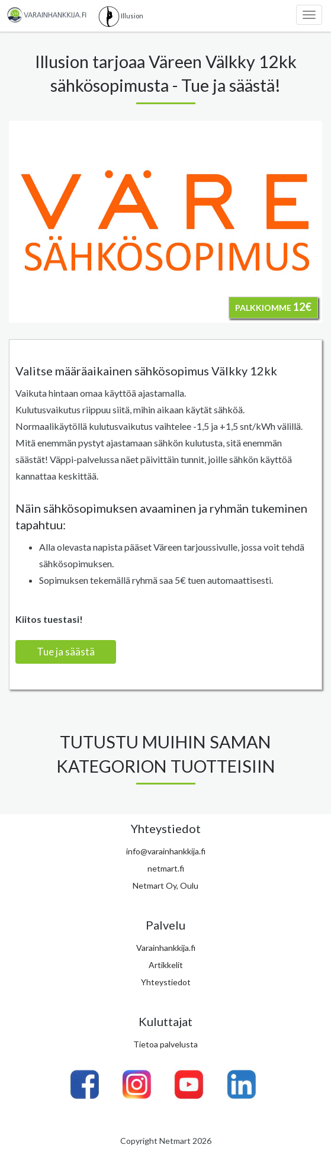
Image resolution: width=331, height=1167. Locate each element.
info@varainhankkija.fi (165, 851)
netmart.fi (165, 868)
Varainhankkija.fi (165, 948)
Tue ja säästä (66, 651)
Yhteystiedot (166, 982)
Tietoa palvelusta (165, 1044)
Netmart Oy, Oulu (165, 885)
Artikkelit (166, 965)
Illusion (120, 16)
